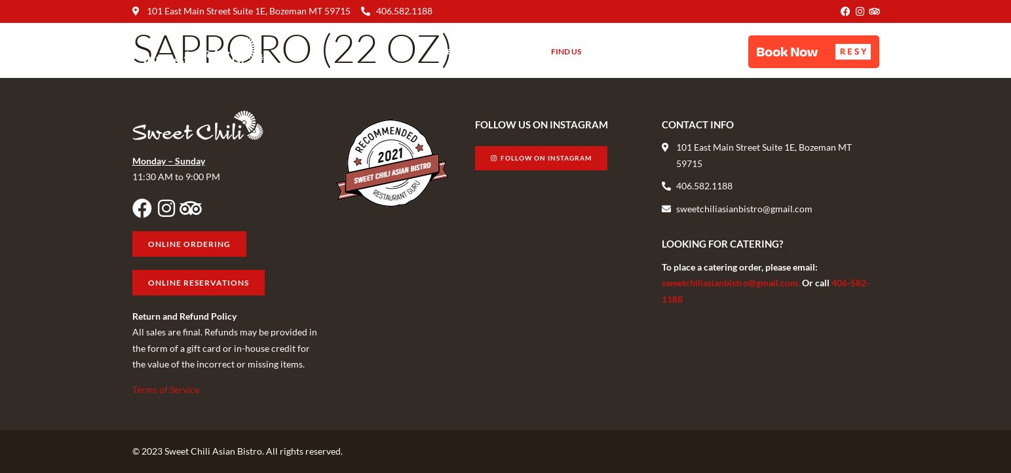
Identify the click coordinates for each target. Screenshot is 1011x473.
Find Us (566, 51)
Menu (451, 51)
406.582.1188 (404, 10)
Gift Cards (623, 51)
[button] (813, 51)
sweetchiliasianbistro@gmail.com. (732, 282)
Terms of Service (165, 389)
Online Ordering (702, 51)
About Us (507, 51)
